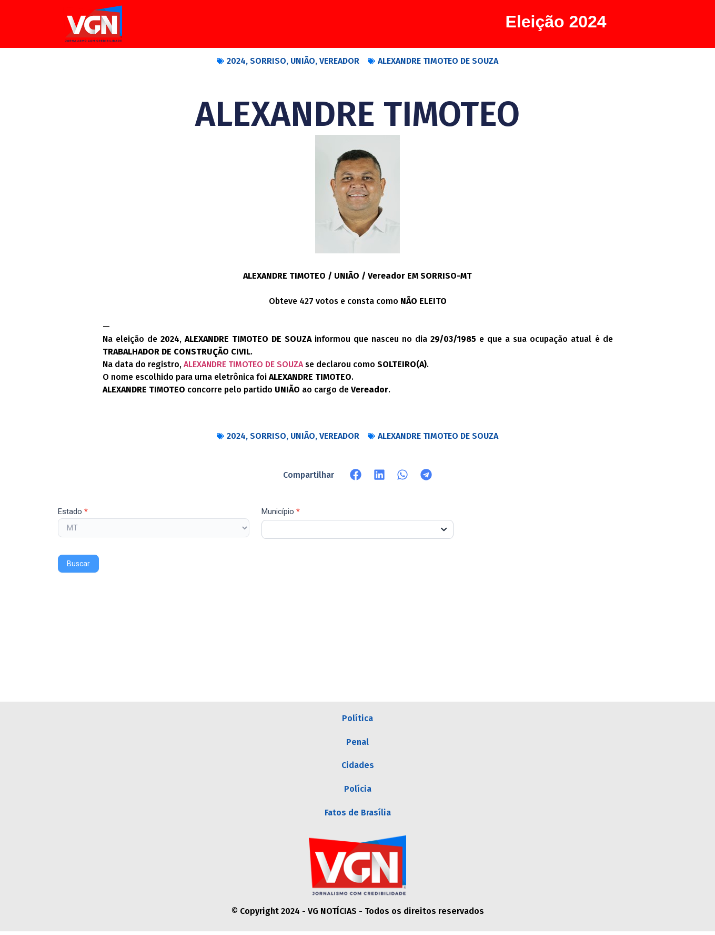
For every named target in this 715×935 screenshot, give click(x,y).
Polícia (357, 791)
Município (280, 512)
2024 (236, 61)
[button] (356, 475)
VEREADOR (339, 61)
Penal (357, 743)
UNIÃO (302, 61)
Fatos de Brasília (358, 816)
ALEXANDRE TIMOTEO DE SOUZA (438, 61)
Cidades (357, 767)
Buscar (78, 563)
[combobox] (357, 529)
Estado (73, 512)
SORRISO (268, 61)
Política (357, 719)
